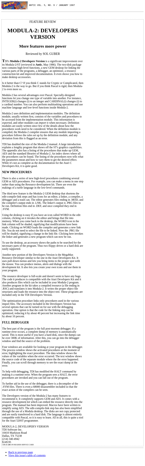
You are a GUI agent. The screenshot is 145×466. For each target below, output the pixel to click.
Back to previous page (20, 452)
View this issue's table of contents (27, 455)
